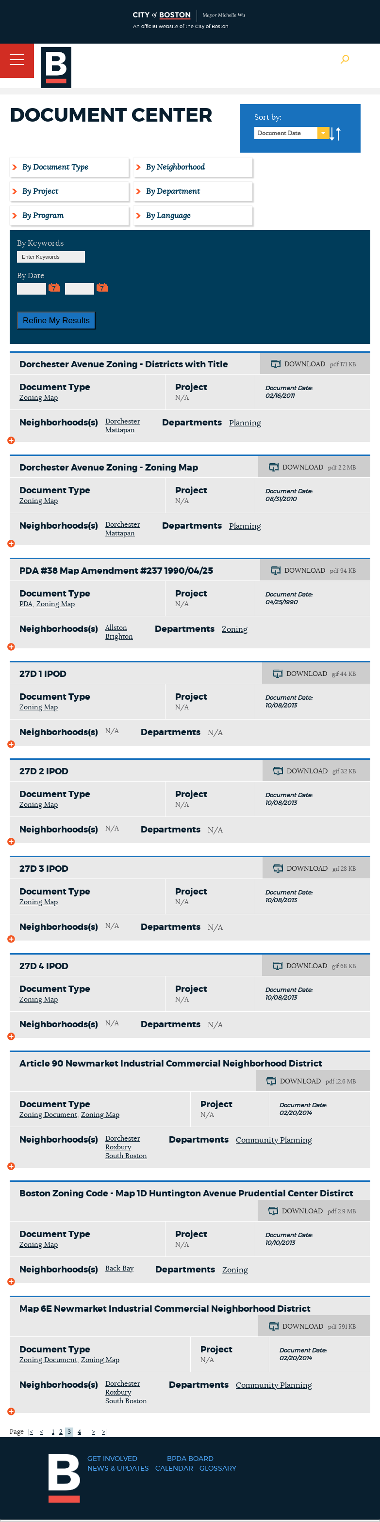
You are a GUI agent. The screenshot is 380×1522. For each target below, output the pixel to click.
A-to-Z (335, 134)
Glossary (217, 1468)
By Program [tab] (41, 216)
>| (104, 1432)
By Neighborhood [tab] (174, 167)
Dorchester (122, 421)
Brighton (119, 636)
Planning (245, 423)
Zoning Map (38, 397)
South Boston (126, 1156)
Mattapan (120, 430)
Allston (116, 628)
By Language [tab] (167, 216)
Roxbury (118, 1147)
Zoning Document (48, 1115)
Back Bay (119, 1268)
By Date (31, 276)
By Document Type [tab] (53, 167)
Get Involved (112, 1459)
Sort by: (267, 117)
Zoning (235, 629)
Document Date (279, 133)
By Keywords (40, 243)
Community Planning (274, 1140)
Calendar (174, 1468)
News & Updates (118, 1468)
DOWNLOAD (304, 364)
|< (30, 1432)
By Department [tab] (171, 191)
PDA (26, 604)
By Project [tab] (38, 191)
